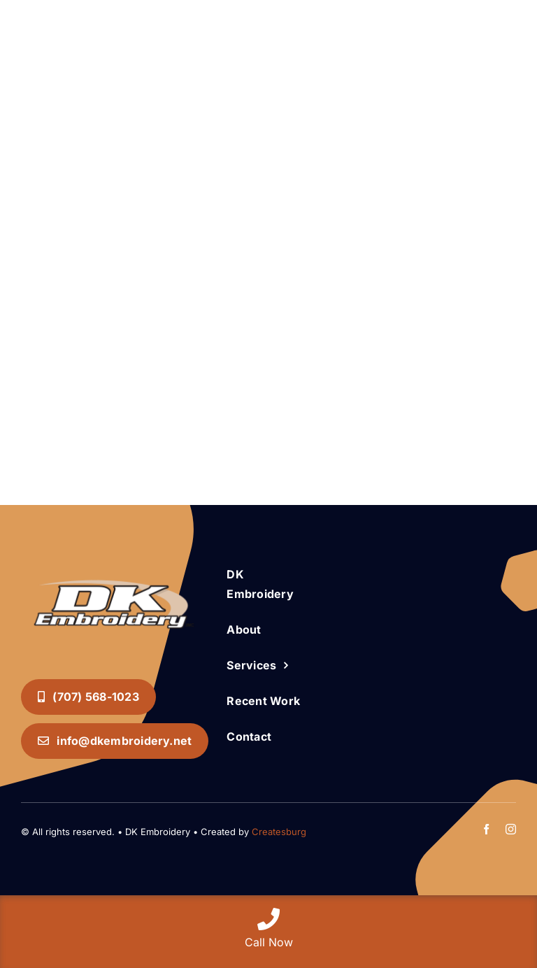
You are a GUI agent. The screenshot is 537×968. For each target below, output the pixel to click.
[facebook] (486, 829)
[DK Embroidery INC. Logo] (114, 567)
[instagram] (511, 829)
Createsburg (279, 831)
